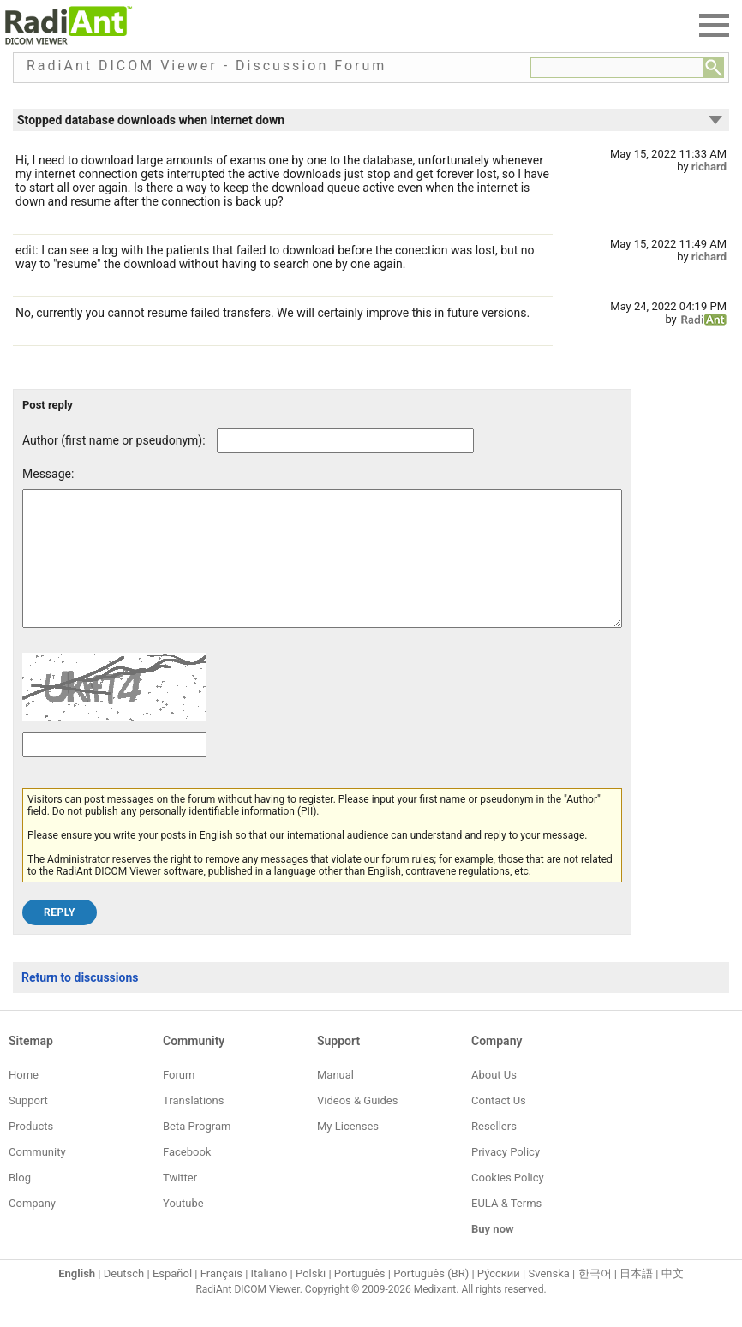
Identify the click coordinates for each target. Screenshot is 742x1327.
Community (37, 1177)
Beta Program (196, 1151)
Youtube (183, 1228)
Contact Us (498, 1126)
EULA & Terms (506, 1228)
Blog (20, 1203)
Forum (178, 1100)
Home (24, 1100)
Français (221, 1299)
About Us (494, 1100)
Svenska (549, 1299)
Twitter (180, 1203)
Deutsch (124, 1299)
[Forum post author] (345, 440)
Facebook (187, 1177)
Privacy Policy (505, 1177)
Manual (335, 1100)
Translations (193, 1126)
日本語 (636, 1299)
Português (360, 1299)
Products (31, 1151)
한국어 (595, 1299)
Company (32, 1228)
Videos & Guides (357, 1126)
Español (172, 1299)
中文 (672, 1299)
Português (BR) (431, 1299)
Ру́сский (498, 1299)
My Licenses (348, 1151)
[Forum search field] (616, 67)
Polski (311, 1299)
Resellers (494, 1151)
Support (28, 1126)
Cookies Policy (507, 1203)
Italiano (269, 1299)
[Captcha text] (114, 770)
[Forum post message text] (322, 571)
